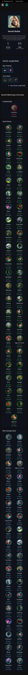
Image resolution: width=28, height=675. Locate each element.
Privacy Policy (19, 1)
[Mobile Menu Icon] (2, 4)
